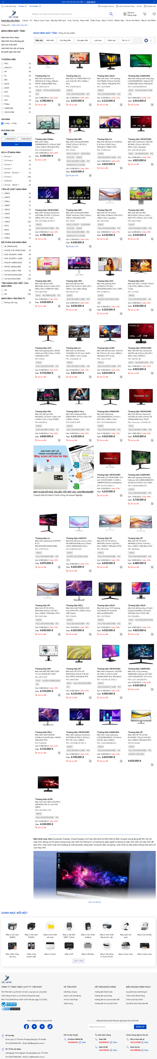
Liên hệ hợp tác (75, 996)
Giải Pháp (74, 1000)
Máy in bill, (84, 20)
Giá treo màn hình (9, 44)
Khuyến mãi (150, 6)
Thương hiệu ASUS (106, 76)
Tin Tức (139, 6)
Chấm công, (95, 20)
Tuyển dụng (68, 1003)
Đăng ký (131, 12)
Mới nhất (50, 40)
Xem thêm (78, 961)
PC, (31, 20)
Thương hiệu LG (42, 76)
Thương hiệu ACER (105, 348)
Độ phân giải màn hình (11, 52)
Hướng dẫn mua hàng (103, 996)
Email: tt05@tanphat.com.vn (33, 1043)
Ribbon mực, (120, 20)
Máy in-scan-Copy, (42, 20)
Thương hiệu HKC (136, 210)
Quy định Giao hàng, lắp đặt (137, 1003)
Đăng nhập (132, 15)
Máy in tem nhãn (148, 20)
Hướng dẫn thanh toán (104, 992)
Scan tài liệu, (73, 20)
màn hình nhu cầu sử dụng (12, 48)
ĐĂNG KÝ (140, 1027)
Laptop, (25, 20)
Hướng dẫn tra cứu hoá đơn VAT (107, 1000)
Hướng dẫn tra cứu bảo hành (106, 1003)
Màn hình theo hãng (10, 37)
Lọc (16, 144)
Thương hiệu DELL (74, 605)
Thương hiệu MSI (74, 139)
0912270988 (135, 1042)
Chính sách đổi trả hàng (135, 996)
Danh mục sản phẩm (10, 20)
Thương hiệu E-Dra (75, 411)
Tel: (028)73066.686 (13, 1057)
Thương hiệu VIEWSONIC (139, 139)
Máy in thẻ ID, (107, 20)
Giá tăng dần (65, 40)
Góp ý (66, 996)
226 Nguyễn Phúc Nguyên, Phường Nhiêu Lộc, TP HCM (26, 1053)
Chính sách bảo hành (134, 1000)
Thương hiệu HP (104, 210)
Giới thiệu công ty (70, 992)
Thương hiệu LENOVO (76, 538)
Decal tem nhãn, (133, 20)
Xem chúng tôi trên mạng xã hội (39, 1021)
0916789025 (104, 1050)
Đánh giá (112, 40)
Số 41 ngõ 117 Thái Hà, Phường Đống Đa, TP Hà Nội (25, 1039)
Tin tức (66, 1000)
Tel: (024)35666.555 (13, 1043)
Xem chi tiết (94, 902)
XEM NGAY (93, 2)
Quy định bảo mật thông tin (136, 992)
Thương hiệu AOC (105, 281)
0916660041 (104, 1042)
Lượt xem (98, 40)
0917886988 (135, 1050)
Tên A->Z (126, 40)
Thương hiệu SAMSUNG (139, 76)
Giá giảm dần (82, 40)
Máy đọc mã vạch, (58, 20)
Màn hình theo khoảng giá (12, 41)
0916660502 (73, 1042)
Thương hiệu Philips (44, 139)
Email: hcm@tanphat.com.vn (34, 1057)
